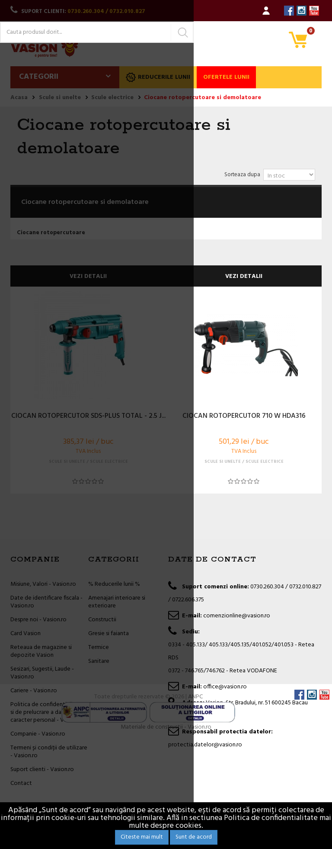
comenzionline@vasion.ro (236, 616)
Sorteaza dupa (242, 174)
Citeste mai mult (142, 837)
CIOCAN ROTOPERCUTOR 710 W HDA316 (244, 416)
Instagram (301, 11)
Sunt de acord (194, 837)
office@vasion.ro (225, 687)
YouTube (314, 11)
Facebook (289, 11)
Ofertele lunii (226, 77)
